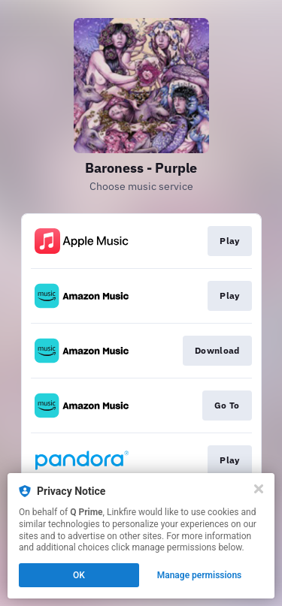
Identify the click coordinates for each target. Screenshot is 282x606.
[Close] (259, 489)
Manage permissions (199, 575)
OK (79, 575)
